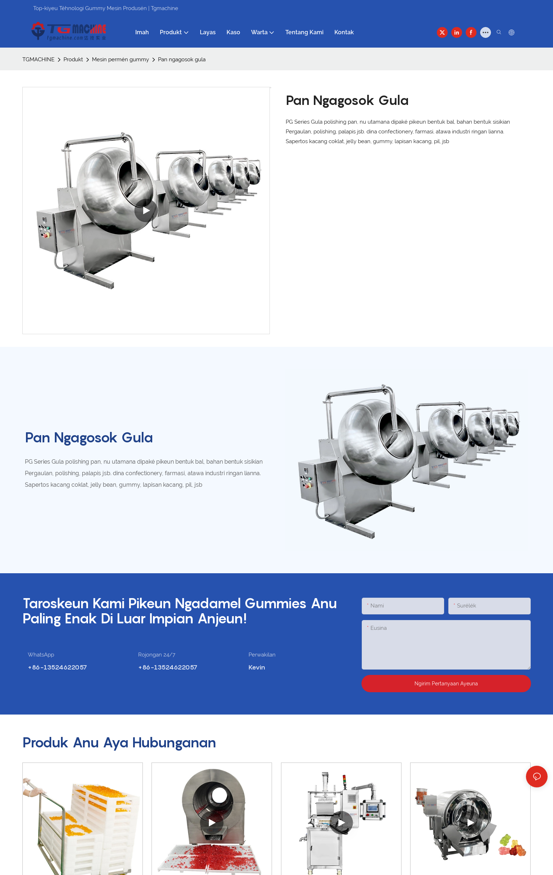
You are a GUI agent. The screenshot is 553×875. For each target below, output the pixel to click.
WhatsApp (41, 654)
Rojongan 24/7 (156, 654)
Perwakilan (262, 654)
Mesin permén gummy (120, 59)
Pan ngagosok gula (182, 59)
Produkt (73, 59)
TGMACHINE (38, 59)
